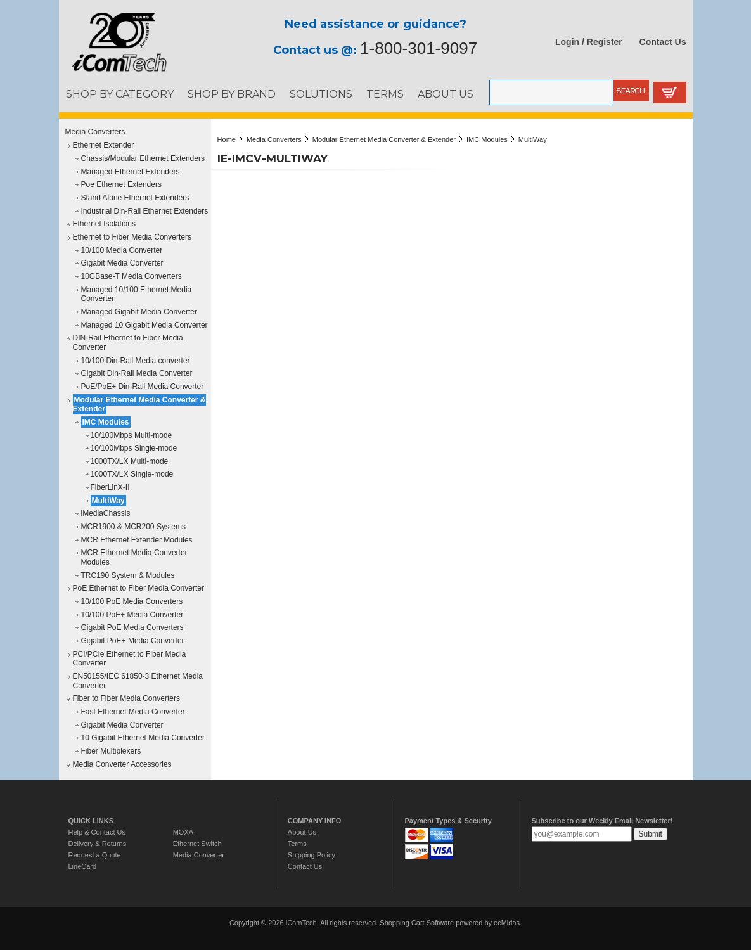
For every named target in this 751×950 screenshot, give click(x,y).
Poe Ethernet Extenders (121, 184)
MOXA (183, 832)
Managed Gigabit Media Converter (139, 311)
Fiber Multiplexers (111, 751)
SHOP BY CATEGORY (120, 93)
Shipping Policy (311, 855)
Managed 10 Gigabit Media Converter (144, 325)
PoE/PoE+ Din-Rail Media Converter (142, 386)
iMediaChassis (106, 513)
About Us (302, 832)
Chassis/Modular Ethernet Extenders (143, 158)
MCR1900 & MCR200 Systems (133, 526)
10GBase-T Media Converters (131, 276)
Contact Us (662, 42)
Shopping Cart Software (417, 923)
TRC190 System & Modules (128, 575)
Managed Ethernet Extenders (130, 171)
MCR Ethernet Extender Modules (137, 540)
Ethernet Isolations (104, 223)
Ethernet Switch (197, 843)
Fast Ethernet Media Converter (133, 711)
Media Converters (95, 131)
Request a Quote (94, 855)
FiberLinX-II (110, 487)
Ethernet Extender (103, 145)
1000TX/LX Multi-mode (130, 461)
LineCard (82, 866)
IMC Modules (105, 422)
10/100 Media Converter (122, 250)
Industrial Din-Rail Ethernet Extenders (145, 211)
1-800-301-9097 (418, 48)
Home (226, 139)
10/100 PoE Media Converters (132, 601)
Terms (297, 843)
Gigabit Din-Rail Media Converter (137, 373)
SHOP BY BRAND (232, 93)
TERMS (385, 93)
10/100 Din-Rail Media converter (135, 360)
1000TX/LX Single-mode (132, 474)
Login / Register (588, 42)
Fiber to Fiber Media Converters (126, 698)
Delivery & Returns (97, 843)
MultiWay (108, 500)
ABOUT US (445, 93)
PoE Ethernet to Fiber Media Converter (138, 588)
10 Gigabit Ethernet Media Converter (143, 737)
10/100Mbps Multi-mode (131, 435)
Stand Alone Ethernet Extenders (135, 197)
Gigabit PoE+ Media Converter (132, 640)
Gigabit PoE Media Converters (132, 627)
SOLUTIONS (321, 93)
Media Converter (198, 855)
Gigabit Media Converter (122, 263)
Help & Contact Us (96, 832)
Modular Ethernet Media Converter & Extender (139, 404)
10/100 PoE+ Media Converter (132, 614)
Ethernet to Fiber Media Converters (132, 237)
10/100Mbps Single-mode (134, 448)
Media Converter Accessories (122, 764)
